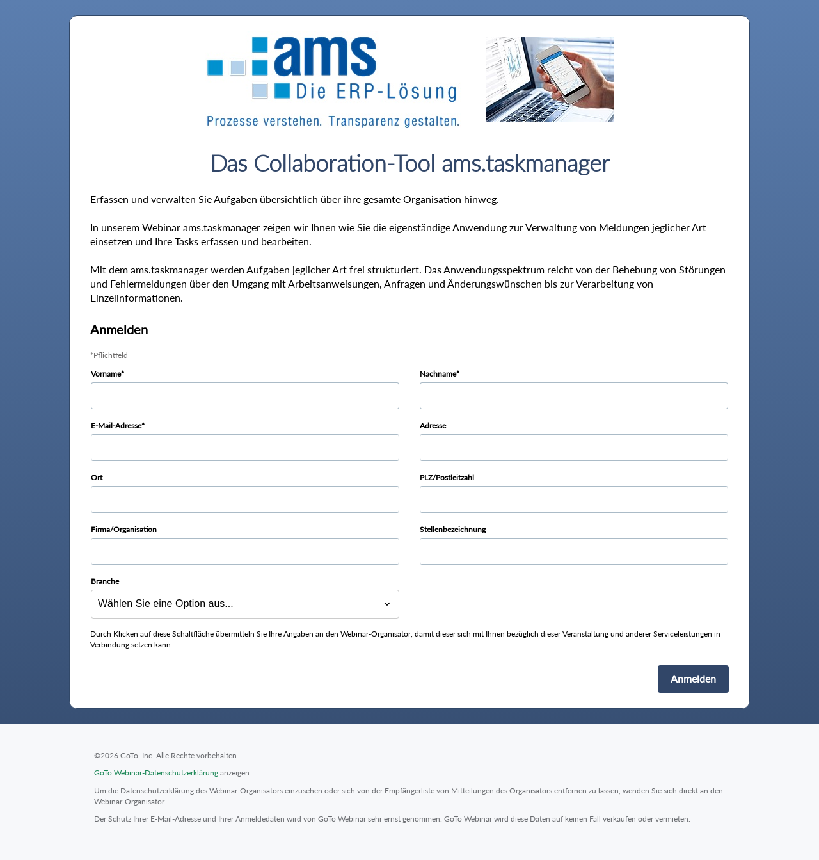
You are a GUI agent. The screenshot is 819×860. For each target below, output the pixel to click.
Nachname (438, 373)
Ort (96, 477)
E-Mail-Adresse (116, 425)
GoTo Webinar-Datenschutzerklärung (156, 772)
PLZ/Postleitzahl (447, 477)
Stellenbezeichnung (453, 529)
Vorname (106, 373)
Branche (105, 581)
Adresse (433, 425)
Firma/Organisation (124, 529)
